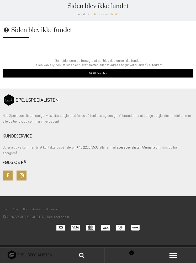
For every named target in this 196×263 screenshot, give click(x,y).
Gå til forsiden (98, 73)
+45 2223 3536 (87, 147)
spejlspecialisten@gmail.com (138, 147)
